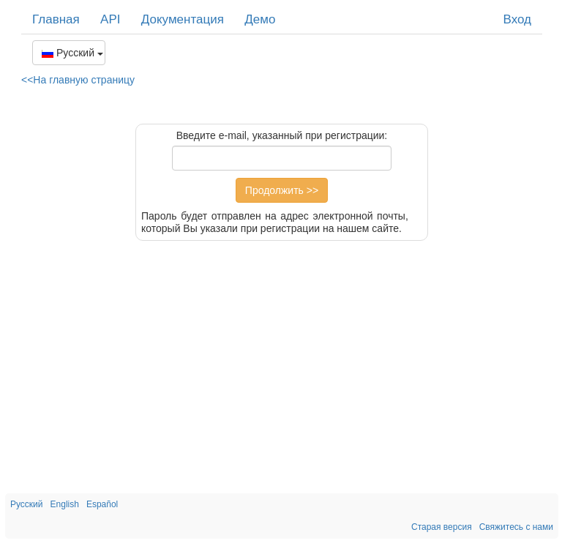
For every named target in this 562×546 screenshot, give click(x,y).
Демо (259, 19)
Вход (517, 19)
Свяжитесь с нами (516, 527)
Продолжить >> (281, 190)
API (110, 19)
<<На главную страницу (78, 80)
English (64, 504)
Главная (56, 19)
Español (102, 504)
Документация (182, 19)
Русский (72, 53)
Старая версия (441, 527)
